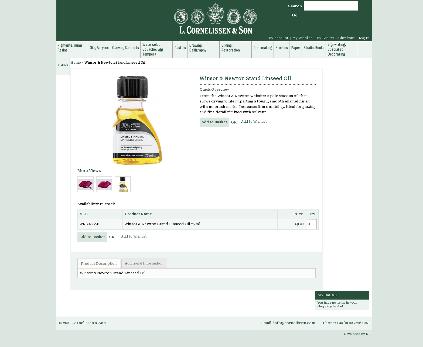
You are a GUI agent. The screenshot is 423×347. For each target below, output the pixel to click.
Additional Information (144, 263)
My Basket (325, 38)
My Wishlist (302, 38)
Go (295, 15)
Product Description (99, 264)
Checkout (346, 38)
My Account (278, 38)
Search (295, 6)
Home (75, 62)
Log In (364, 38)
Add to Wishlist (254, 121)
